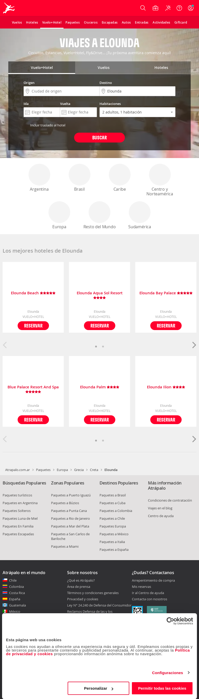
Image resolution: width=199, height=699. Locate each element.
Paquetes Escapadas (18, 534)
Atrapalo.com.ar (17, 469)
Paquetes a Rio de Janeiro (70, 518)
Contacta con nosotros (149, 599)
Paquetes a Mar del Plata (70, 526)
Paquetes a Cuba (112, 503)
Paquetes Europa (113, 526)
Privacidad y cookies (82, 599)
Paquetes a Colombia (116, 510)
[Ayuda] (179, 8)
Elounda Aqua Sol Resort (100, 295)
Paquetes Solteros (17, 510)
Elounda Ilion (166, 387)
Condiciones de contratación (170, 500)
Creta (94, 469)
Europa (59, 215)
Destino (106, 82)
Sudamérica (139, 215)
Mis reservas (141, 587)
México (14, 611)
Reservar (33, 325)
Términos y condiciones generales (93, 592)
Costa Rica (17, 592)
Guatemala (17, 605)
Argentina (39, 178)
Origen (29, 82)
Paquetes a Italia (112, 541)
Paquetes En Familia (18, 526)
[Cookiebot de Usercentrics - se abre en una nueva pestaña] (170, 621)
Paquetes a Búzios (65, 503)
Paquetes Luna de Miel (20, 518)
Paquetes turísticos (17, 495)
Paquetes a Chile (112, 518)
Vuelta (65, 103)
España (14, 599)
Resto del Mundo (99, 215)
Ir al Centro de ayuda (148, 593)
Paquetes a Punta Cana (69, 510)
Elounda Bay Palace (166, 293)
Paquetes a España (114, 549)
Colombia (16, 586)
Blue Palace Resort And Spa (33, 389)
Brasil (79, 178)
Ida (26, 103)
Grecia (79, 469)
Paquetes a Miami (65, 546)
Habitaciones (110, 103)
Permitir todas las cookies (162, 688)
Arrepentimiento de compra (153, 581)
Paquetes (43, 469)
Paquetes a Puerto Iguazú (71, 495)
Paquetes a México (114, 534)
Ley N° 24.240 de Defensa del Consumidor (99, 605)
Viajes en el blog (160, 508)
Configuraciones (167, 673)
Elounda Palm (99, 387)
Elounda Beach (33, 293)
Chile (13, 580)
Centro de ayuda (161, 515)
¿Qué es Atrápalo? (81, 580)
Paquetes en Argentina (20, 503)
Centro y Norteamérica (159, 180)
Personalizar (98, 688)
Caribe (119, 178)
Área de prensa (78, 586)
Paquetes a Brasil (113, 495)
